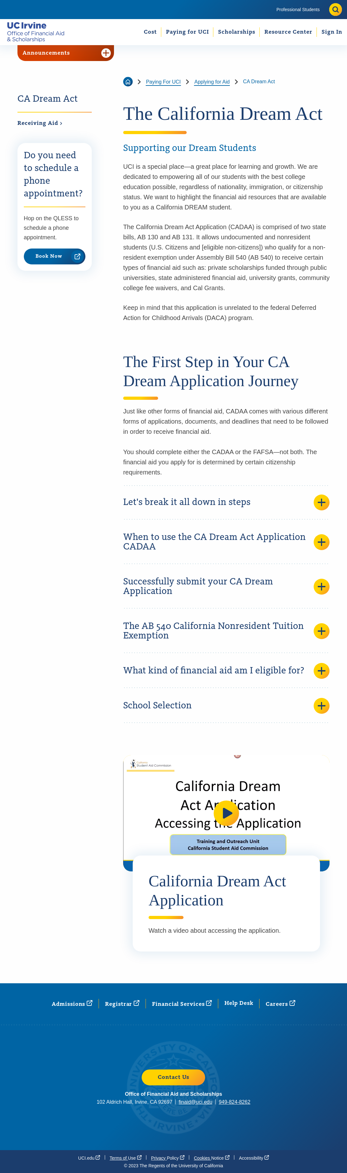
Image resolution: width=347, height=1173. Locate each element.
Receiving (40, 123)
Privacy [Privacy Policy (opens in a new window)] (167, 1157)
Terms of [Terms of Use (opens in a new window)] (125, 1157)
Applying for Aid (212, 82)
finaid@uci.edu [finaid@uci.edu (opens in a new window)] (195, 1102)
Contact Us (173, 1077)
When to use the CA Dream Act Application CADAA (226, 542)
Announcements (67, 53)
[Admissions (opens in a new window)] (72, 1004)
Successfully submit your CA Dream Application (226, 586)
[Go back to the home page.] (38, 32)
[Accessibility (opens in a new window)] (254, 1157)
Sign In (332, 32)
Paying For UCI (163, 82)
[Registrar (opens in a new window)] (122, 1004)
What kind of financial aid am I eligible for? (226, 671)
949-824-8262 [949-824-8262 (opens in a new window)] (234, 1102)
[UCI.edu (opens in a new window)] (89, 1157)
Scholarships (236, 32)
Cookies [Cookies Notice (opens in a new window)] (212, 1157)
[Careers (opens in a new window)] (280, 1004)
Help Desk (238, 1003)
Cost (150, 32)
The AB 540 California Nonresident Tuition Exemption (226, 631)
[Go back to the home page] (128, 81)
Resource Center (288, 32)
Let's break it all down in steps (226, 502)
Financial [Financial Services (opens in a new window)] (182, 1003)
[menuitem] (298, 9)
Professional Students (298, 9)
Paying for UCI (187, 32)
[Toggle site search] (335, 9)
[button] (226, 813)
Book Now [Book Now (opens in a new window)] (59, 256)
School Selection (226, 706)
